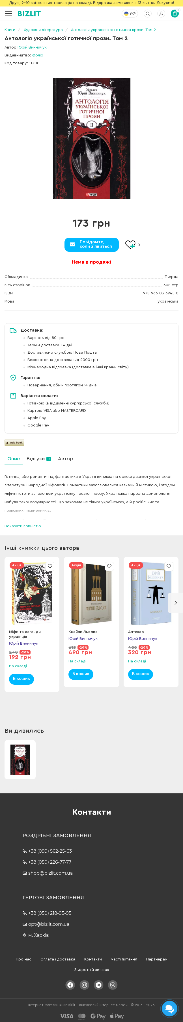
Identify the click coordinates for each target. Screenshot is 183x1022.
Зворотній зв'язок (91, 970)
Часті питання (124, 959)
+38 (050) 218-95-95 (49, 913)
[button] (175, 603)
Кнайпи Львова (83, 632)
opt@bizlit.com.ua (48, 924)
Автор (65, 458)
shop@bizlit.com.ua (50, 873)
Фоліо (37, 55)
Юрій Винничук (32, 47)
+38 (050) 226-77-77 (49, 862)
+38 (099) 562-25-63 (50, 851)
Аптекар (136, 632)
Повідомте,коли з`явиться (96, 244)
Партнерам (156, 959)
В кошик (21, 679)
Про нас (23, 959)
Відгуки (39, 458)
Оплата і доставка (57, 959)
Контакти (93, 959)
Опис (13, 458)
